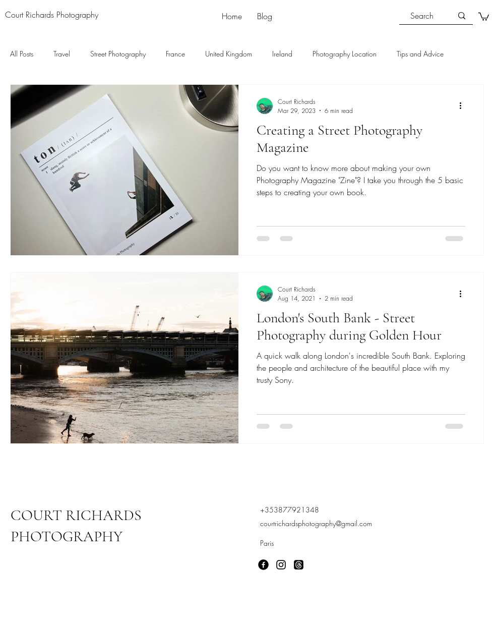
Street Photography (118, 54)
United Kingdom (228, 54)
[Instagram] (281, 564)
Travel (61, 54)
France (175, 54)
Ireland (282, 54)
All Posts (21, 54)
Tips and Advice (420, 54)
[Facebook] (263, 564)
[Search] (422, 15)
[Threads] (298, 564)
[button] (483, 16)
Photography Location (345, 54)
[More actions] (464, 106)
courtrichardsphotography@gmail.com (316, 523)
